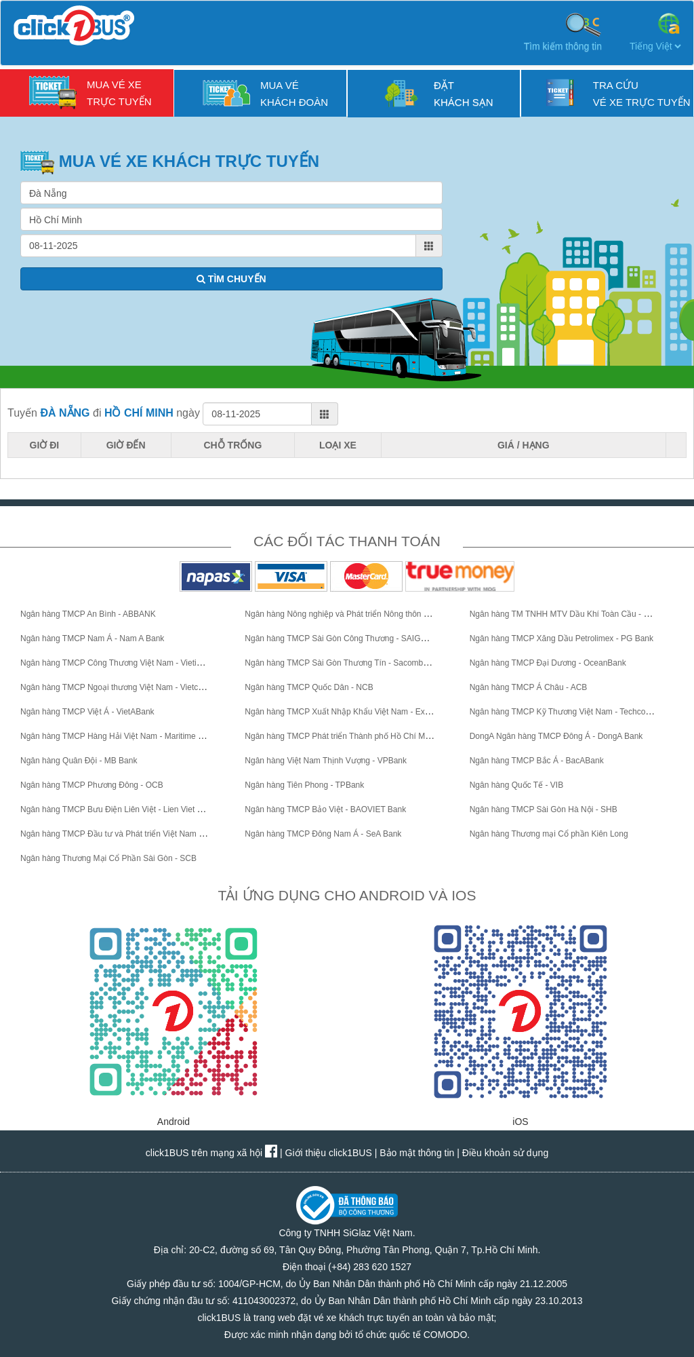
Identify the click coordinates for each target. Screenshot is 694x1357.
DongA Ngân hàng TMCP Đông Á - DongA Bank (556, 736)
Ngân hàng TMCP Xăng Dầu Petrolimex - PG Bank (561, 638)
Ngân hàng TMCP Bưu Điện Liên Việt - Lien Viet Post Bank (127, 809)
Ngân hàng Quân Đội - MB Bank (78, 760)
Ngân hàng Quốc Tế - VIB (517, 785)
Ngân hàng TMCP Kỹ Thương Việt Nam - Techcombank (570, 711)
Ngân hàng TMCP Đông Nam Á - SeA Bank (323, 834)
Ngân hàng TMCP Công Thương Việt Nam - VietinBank (120, 663)
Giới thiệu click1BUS (328, 1152)
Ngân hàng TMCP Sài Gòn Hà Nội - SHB (543, 809)
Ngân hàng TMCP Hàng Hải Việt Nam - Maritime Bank (118, 736)
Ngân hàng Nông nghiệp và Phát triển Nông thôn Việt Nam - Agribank (370, 614)
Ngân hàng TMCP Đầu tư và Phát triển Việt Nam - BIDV (121, 834)
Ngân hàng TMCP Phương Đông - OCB (91, 785)
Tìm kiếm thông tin (563, 31)
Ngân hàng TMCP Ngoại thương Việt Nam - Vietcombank (123, 687)
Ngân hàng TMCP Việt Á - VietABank (87, 711)
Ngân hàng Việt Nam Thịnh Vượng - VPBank (326, 760)
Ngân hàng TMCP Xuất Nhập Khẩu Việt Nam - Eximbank (348, 711)
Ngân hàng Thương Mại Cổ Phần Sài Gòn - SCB (108, 858)
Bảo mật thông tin (417, 1152)
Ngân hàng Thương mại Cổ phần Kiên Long (549, 834)
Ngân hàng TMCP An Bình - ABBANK (88, 614)
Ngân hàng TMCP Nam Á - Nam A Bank (92, 638)
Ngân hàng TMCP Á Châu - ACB (529, 687)
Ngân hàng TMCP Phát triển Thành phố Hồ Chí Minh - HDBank (359, 736)
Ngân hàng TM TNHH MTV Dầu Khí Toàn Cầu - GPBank (572, 614)
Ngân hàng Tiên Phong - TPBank (304, 785)
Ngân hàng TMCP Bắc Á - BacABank (537, 760)
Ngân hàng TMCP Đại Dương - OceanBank (548, 663)
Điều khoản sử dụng (505, 1152)
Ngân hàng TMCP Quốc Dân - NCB (309, 687)
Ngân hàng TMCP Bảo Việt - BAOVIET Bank (325, 809)
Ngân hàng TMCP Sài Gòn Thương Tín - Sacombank (340, 663)
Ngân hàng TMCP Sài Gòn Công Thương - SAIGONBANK (350, 638)
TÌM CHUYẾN (231, 278)
